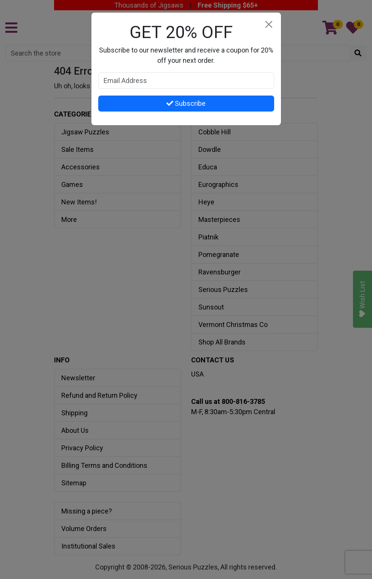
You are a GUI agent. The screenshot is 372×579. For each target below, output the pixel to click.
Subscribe (186, 103)
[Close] (269, 24)
